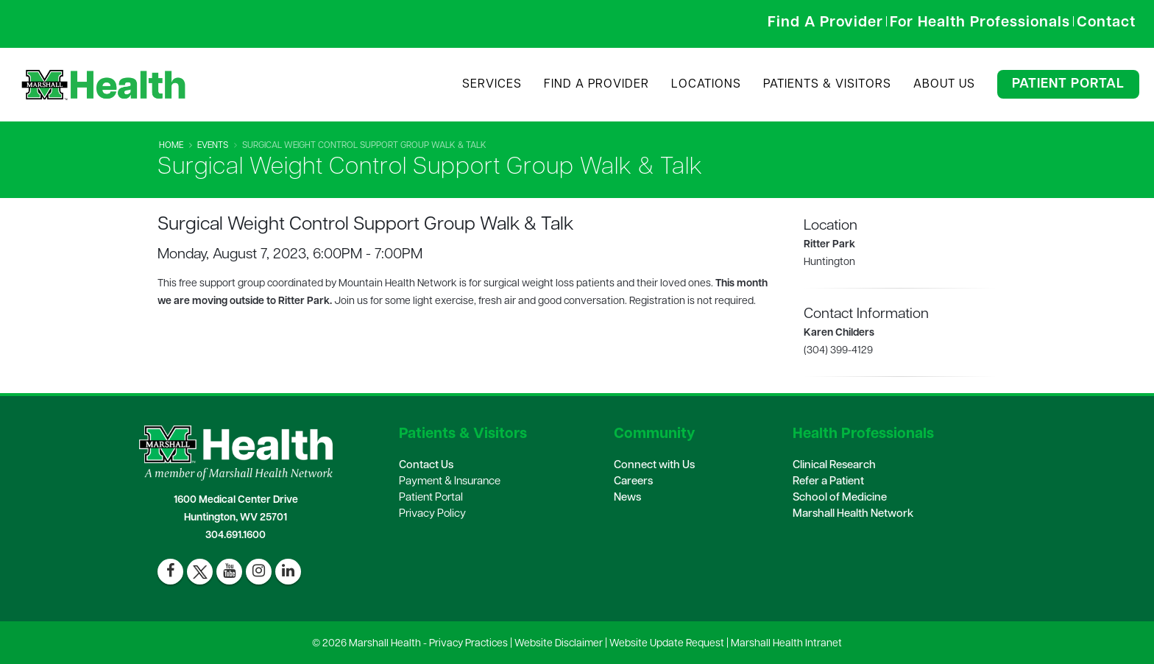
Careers (633, 481)
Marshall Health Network (853, 514)
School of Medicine (840, 498)
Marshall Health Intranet (786, 643)
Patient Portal (1068, 84)
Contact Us (426, 465)
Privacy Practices (468, 643)
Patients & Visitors (827, 85)
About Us (944, 85)
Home (171, 145)
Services (492, 85)
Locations (706, 85)
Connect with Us (654, 465)
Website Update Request (666, 643)
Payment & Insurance (449, 481)
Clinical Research (834, 465)
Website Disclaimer (558, 643)
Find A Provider (596, 85)
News (627, 498)
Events (212, 145)
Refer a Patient (828, 481)
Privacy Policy (432, 514)
